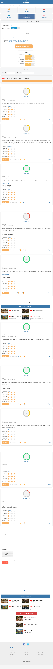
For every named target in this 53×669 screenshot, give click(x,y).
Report (49, 119)
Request (26, 652)
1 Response (12, 293)
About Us (40, 650)
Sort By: (19, 73)
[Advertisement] (26, 576)
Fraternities (12, 652)
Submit (5, 562)
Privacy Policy (40, 654)
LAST (32, 590)
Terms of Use (40, 652)
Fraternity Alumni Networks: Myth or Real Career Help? (36, 318)
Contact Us (26, 654)
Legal (40, 657)
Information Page (20, 35)
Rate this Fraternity (23, 46)
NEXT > (27, 590)
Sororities (12, 654)
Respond (5, 119)
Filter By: (4, 73)
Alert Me (27, 81)
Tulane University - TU (11, 37)
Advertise (26, 650)
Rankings (12, 657)
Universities (12, 650)
